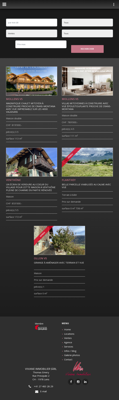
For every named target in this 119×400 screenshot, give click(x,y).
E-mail (41, 391)
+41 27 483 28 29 (41, 386)
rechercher (87, 49)
